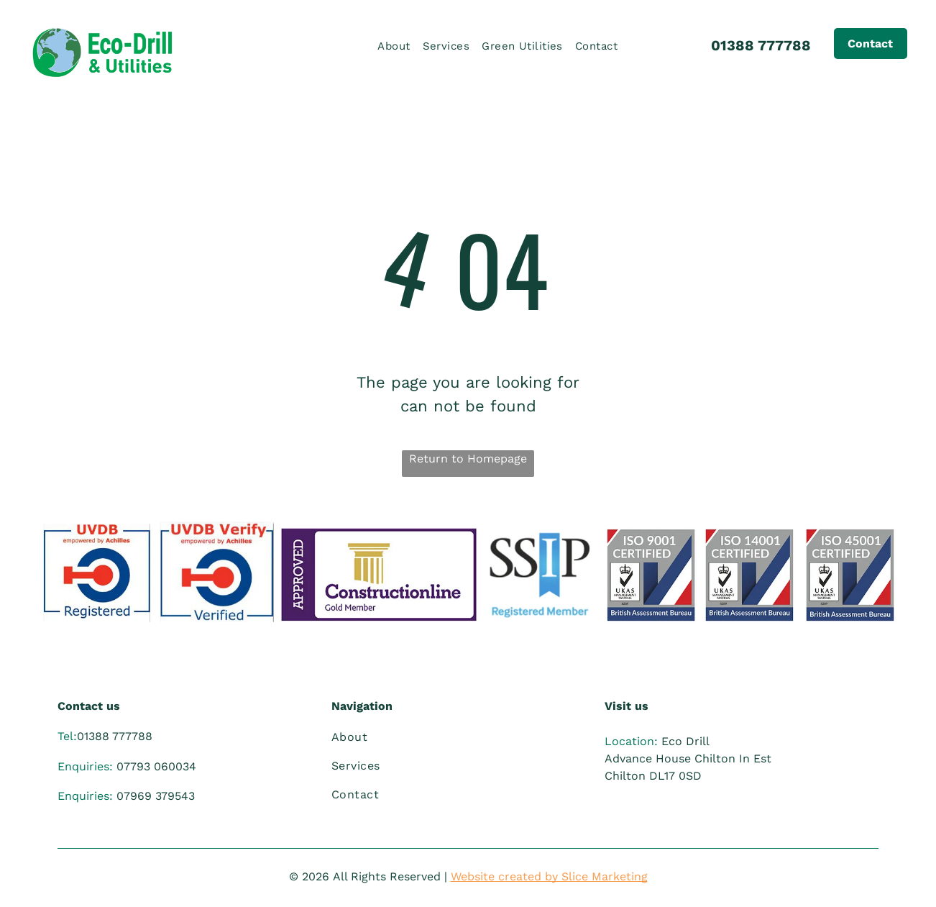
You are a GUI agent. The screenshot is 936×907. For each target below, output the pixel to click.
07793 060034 (156, 766)
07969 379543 (155, 796)
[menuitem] (398, 46)
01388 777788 (761, 45)
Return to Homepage (468, 458)
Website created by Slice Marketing (549, 876)
